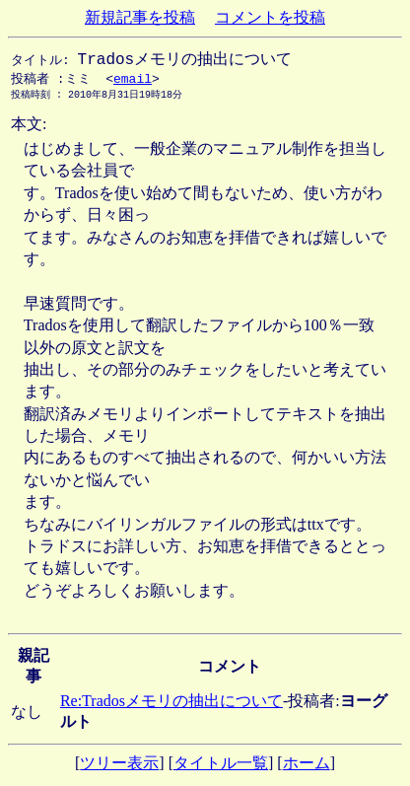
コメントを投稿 (270, 17)
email (132, 81)
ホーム (306, 766)
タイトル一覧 (220, 766)
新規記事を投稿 (140, 17)
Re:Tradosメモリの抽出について (171, 704)
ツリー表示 (119, 766)
